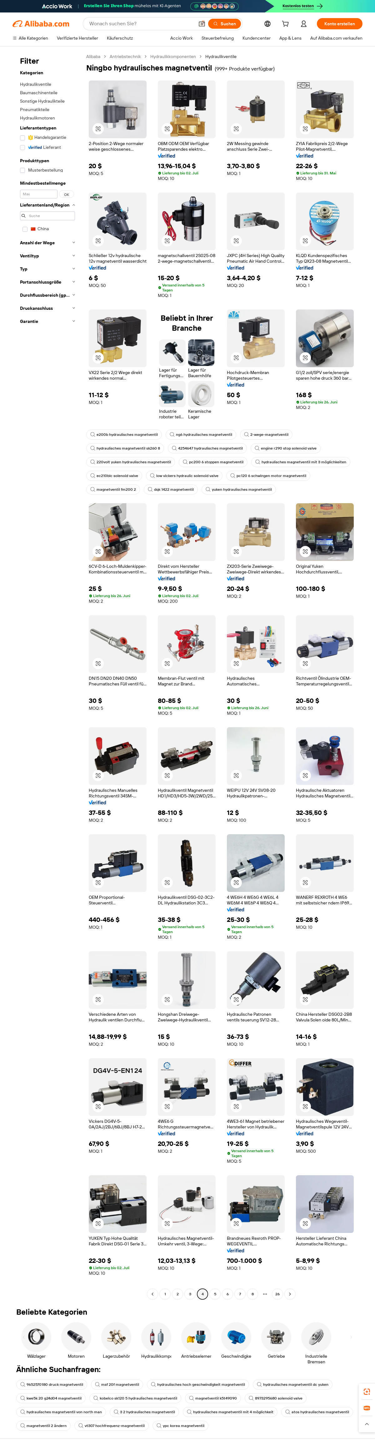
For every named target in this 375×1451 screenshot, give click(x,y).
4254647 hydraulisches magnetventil (207, 448)
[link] (367, 1392)
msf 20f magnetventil (117, 1384)
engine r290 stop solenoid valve (286, 448)
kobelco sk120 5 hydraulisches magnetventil (135, 1398)
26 (277, 1294)
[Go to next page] (290, 1294)
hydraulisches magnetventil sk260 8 (125, 448)
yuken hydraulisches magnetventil (239, 489)
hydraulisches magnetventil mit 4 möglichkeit (230, 1412)
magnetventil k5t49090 (213, 1398)
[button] (202, 23)
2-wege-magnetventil (266, 434)
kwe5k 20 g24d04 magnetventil (51, 1398)
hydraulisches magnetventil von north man (61, 1412)
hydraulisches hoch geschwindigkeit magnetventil (198, 1384)
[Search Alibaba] (141, 23)
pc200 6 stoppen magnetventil (213, 462)
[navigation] (47, 676)
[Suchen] (224, 24)
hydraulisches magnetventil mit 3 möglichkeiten (300, 462)
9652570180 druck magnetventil (51, 1384)
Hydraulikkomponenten (173, 56)
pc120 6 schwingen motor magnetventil (268, 475)
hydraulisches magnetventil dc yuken (292, 1384)
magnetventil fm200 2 (113, 489)
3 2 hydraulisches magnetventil (144, 1412)
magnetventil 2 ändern (43, 1425)
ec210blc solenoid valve (114, 475)
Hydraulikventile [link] (221, 56)
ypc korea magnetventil (180, 1425)
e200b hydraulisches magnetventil (124, 434)
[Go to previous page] (152, 1294)
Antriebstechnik (125, 56)
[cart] (286, 24)
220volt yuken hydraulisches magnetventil (130, 462)
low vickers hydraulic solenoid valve (184, 475)
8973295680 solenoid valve (275, 1398)
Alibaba (93, 56)
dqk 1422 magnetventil (171, 489)
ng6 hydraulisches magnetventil (201, 434)
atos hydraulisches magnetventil (317, 1412)
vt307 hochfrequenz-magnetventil (111, 1425)
